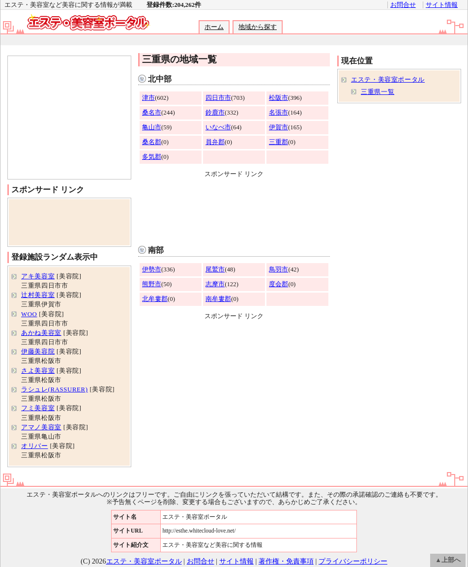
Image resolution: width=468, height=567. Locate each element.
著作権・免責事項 (286, 561)
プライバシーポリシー (353, 561)
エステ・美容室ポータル (388, 79)
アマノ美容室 (41, 427)
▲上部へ (448, 560)
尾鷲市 (215, 269)
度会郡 (278, 284)
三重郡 (278, 142)
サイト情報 (442, 4)
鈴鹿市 (215, 112)
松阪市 (278, 97)
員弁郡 (215, 142)
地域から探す (257, 27)
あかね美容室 (41, 332)
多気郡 (151, 156)
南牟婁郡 (218, 299)
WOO (29, 314)
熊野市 (151, 284)
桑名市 (151, 112)
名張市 (278, 112)
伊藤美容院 (38, 351)
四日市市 (218, 97)
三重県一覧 (377, 92)
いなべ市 (218, 127)
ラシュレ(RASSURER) (54, 389)
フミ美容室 (38, 408)
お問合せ (403, 4)
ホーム (214, 27)
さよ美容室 (38, 370)
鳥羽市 (278, 269)
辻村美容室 (38, 295)
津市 (148, 97)
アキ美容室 (38, 276)
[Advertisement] (234, 209)
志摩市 (215, 284)
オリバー (34, 446)
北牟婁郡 (155, 299)
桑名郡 (151, 142)
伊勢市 (151, 269)
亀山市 (151, 127)
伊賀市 (278, 127)
